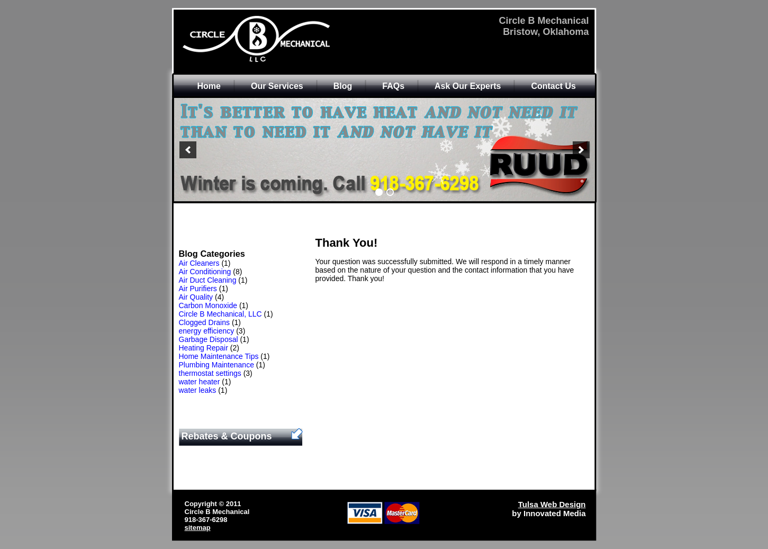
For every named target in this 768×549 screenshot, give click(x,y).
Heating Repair (203, 348)
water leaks (197, 390)
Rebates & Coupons (227, 436)
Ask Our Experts (468, 86)
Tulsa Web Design (552, 504)
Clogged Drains (204, 322)
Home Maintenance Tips (219, 356)
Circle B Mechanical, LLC (220, 314)
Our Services (277, 86)
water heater (199, 381)
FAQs (393, 86)
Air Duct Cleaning (208, 280)
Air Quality (196, 297)
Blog (343, 86)
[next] (581, 149)
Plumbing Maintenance (216, 365)
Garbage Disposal (208, 339)
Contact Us (553, 86)
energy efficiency (206, 331)
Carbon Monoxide (208, 305)
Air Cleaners (199, 263)
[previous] (187, 149)
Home (209, 86)
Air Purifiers (198, 288)
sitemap (198, 528)
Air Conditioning (205, 271)
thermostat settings (210, 373)
